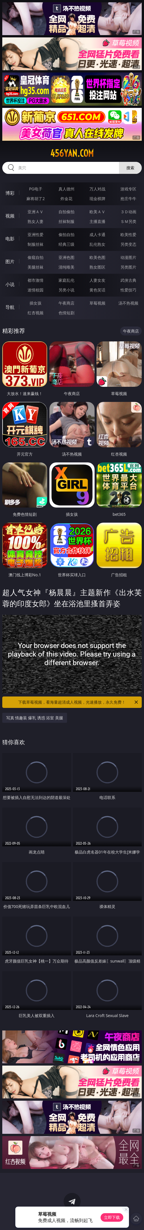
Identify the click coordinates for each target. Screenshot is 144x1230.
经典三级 (66, 244)
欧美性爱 (128, 234)
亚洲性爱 (35, 234)
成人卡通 (97, 234)
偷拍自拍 (66, 234)
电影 (9, 238)
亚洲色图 (66, 257)
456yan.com (72, 153)
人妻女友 (97, 280)
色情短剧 (66, 312)
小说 (9, 284)
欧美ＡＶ (97, 211)
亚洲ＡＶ (35, 211)
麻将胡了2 (35, 198)
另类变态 (128, 244)
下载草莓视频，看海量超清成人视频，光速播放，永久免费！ (78, 702)
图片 (9, 261)
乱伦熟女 (97, 244)
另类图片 (128, 267)
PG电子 (35, 189)
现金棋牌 (97, 198)
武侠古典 (128, 280)
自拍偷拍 (66, 211)
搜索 (130, 167)
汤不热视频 (128, 303)
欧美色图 (97, 257)
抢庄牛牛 (128, 198)
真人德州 (66, 189)
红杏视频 (35, 312)
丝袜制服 (66, 221)
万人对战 (97, 189)
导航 (9, 307)
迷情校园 (35, 290)
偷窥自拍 (35, 257)
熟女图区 (97, 267)
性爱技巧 (128, 290)
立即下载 (112, 1217)
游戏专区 (128, 189)
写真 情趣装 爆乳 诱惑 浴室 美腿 (34, 717)
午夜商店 (66, 303)
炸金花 (66, 198)
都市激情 (35, 280)
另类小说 (66, 290)
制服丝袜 (35, 244)
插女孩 (35, 303)
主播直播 (97, 221)
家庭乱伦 (66, 280)
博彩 (9, 193)
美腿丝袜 (35, 267)
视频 (9, 216)
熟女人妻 (35, 221)
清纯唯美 (66, 267)
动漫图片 (128, 257)
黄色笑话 (97, 290)
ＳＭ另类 (128, 221)
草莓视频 (97, 303)
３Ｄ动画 (128, 211)
